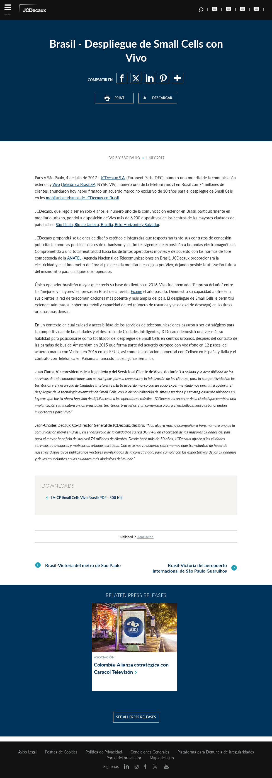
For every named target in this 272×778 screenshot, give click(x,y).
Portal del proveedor (123, 758)
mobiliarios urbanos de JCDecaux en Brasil (82, 197)
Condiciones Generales (149, 752)
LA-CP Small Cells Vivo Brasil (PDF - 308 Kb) (87, 497)
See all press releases (136, 722)
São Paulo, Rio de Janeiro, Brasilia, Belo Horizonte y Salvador (107, 224)
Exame (136, 291)
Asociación (145, 537)
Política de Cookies (61, 752)
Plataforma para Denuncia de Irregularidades (216, 752)
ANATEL (74, 258)
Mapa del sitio (162, 758)
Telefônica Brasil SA (78, 184)
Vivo (56, 184)
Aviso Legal (27, 752)
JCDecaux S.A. (113, 177)
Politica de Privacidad (104, 752)
